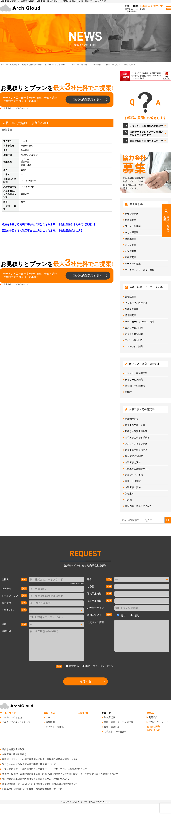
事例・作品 (49, 713)
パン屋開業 (130, 251)
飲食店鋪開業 (131, 214)
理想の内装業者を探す (88, 99)
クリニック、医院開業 (136, 303)
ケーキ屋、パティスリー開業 (139, 270)
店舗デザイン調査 (134, 456)
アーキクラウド (8, 713)
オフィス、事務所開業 (136, 373)
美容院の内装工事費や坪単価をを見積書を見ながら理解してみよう (35, 779)
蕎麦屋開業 (130, 239)
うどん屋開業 (131, 232)
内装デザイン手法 (134, 475)
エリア (49, 717)
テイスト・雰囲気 (55, 727)
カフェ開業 (130, 245)
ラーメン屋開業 (133, 226)
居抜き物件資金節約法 (136, 431)
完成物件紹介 (131, 419)
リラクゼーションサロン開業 (139, 321)
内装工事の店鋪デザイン (137, 469)
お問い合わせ (153, 730)
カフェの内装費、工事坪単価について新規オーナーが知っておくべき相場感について (44, 769)
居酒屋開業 (130, 220)
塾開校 (128, 392)
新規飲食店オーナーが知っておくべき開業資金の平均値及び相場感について (40, 784)
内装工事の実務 (133, 487)
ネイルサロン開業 (134, 334)
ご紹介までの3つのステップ (16, 722)
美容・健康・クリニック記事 (118, 722)
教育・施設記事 (112, 727)
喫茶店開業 (130, 257)
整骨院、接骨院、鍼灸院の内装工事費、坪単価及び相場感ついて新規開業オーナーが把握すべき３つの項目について (60, 774)
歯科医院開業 (131, 309)
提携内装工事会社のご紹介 (138, 506)
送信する (85, 681)
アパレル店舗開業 (134, 340)
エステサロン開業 (134, 328)
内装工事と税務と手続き (137, 437)
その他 (128, 500)
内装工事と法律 (133, 462)
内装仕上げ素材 (133, 481)
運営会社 (151, 713)
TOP (32, 64)
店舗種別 (50, 722)
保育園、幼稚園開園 (135, 386)
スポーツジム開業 (134, 346)
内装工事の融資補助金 (136, 450)
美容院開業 (130, 297)
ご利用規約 (6, 108)
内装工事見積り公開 (135, 425)
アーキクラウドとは (12, 717)
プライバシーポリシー (24, 108)
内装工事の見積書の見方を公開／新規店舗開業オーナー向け (32, 789)
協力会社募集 (153, 726)
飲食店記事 (109, 717)
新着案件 (7, 129)
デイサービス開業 (134, 379)
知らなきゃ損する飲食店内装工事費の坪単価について (29, 764)
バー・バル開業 (133, 263)
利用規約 (86, 666)
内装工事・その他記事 (115, 731)
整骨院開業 (130, 315)
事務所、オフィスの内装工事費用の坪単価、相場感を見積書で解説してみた (40, 759)
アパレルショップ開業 (136, 444)
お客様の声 (82, 713)
